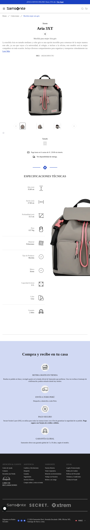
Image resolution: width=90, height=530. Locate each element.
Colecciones (15, 16)
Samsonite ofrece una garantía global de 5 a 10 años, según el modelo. (45, 443)
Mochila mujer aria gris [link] (31, 16)
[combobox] (81, 520)
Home (4, 16)
